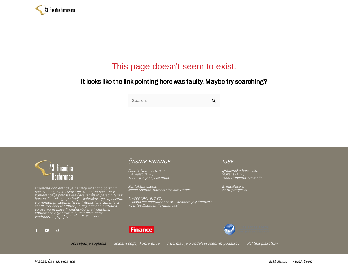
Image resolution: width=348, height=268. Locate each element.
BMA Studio (278, 261)
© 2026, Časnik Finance (55, 261)
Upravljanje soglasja (88, 243)
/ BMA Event (303, 261)
